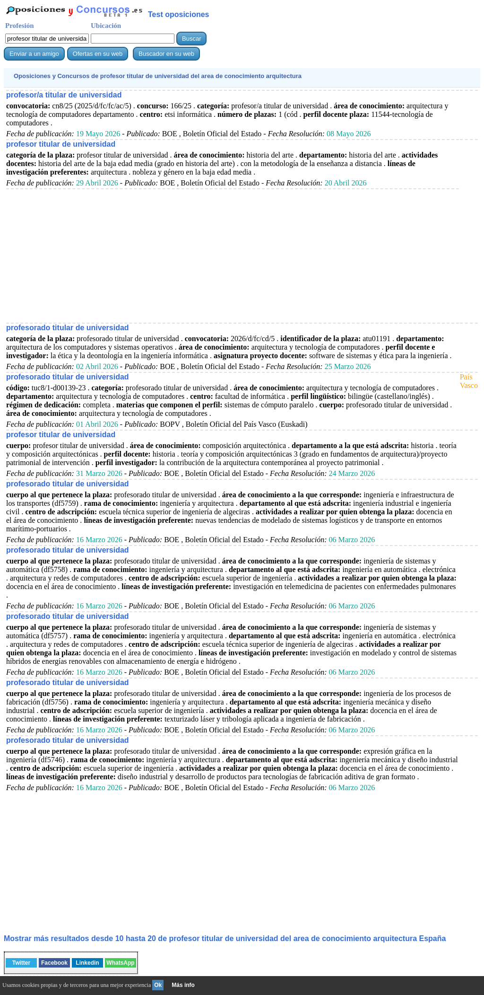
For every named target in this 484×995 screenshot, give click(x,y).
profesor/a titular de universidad (64, 95)
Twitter (21, 963)
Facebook (54, 963)
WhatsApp (120, 963)
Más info (183, 985)
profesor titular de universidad (60, 144)
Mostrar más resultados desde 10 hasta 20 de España (225, 938)
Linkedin (87, 963)
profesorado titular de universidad (67, 328)
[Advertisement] (231, 255)
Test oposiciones (178, 14)
